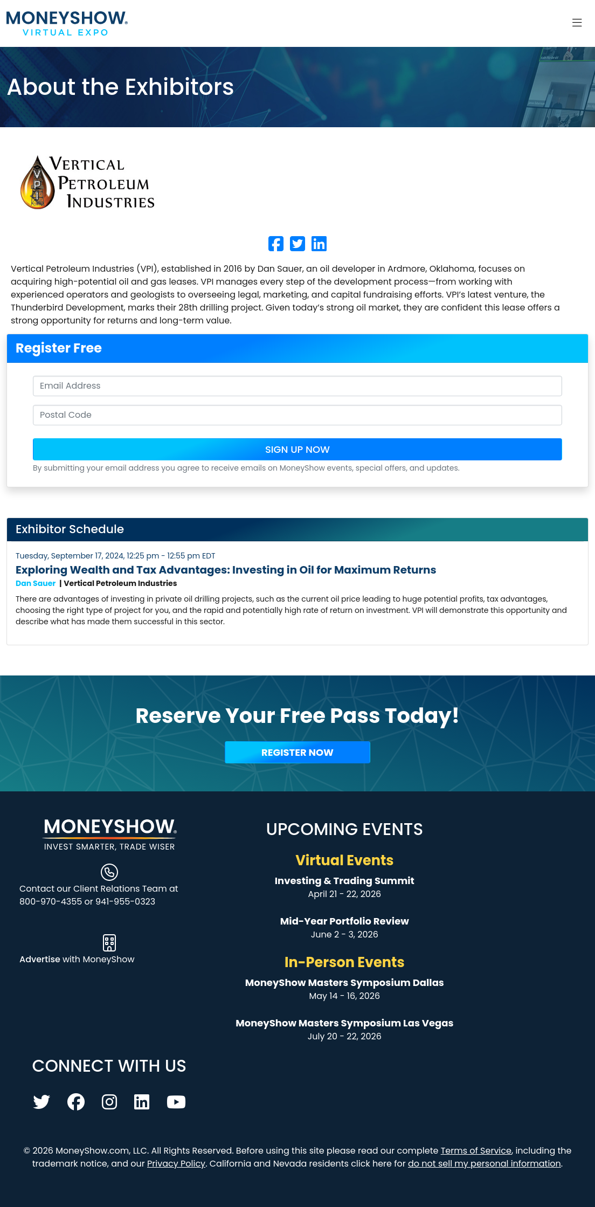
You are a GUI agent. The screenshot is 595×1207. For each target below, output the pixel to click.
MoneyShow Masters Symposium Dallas (344, 982)
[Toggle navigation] (577, 23)
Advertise (41, 959)
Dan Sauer (36, 583)
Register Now (297, 752)
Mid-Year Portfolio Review (344, 921)
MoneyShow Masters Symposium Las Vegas (344, 1023)
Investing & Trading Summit (344, 880)
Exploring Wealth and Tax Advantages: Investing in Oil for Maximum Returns (226, 569)
